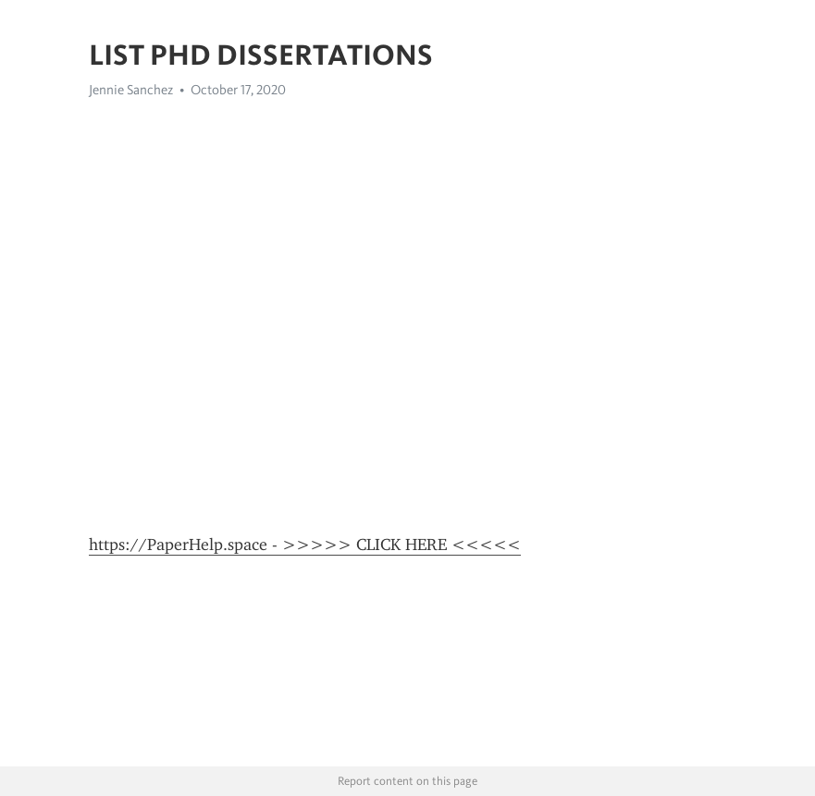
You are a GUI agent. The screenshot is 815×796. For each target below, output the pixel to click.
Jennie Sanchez (131, 89)
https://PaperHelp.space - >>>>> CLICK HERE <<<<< (305, 544)
